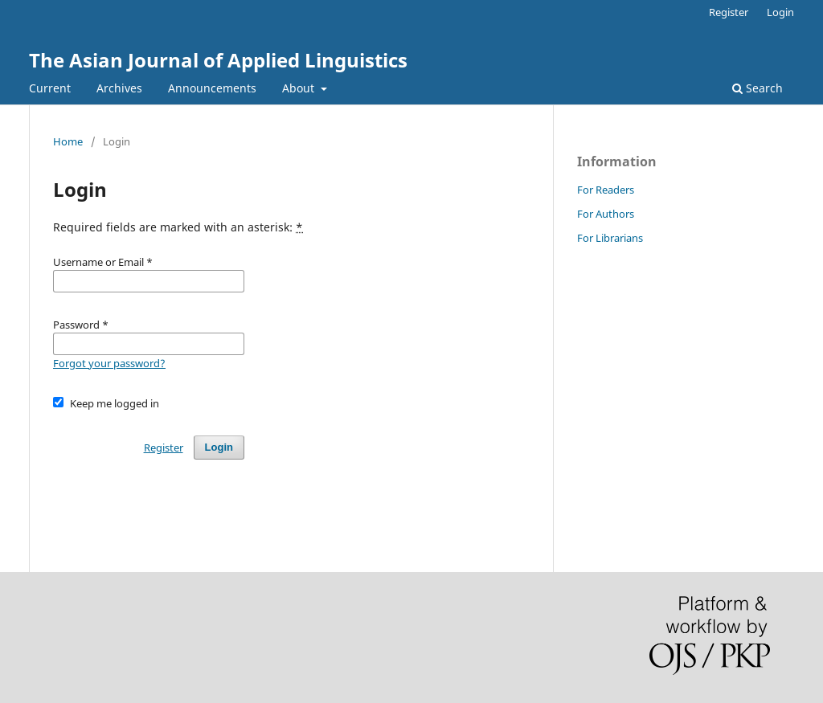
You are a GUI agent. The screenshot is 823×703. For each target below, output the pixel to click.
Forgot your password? (109, 363)
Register (728, 12)
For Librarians (610, 238)
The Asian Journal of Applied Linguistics (218, 60)
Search (757, 88)
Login (780, 12)
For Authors (605, 213)
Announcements (212, 88)
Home (68, 141)
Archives (119, 88)
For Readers (605, 189)
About (299, 88)
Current (50, 88)
